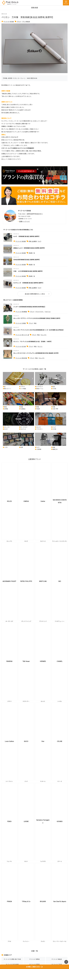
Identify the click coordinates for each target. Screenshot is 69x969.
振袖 (5, 407)
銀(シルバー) (7, 388)
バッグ (53, 427)
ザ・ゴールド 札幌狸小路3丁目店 (12, 959)
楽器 (53, 447)
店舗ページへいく (24, 221)
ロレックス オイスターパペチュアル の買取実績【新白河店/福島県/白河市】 (36, 353)
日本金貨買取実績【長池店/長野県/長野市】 (26, 259)
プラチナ (22, 386)
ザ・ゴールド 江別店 (57, 964)
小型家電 (38, 449)
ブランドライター (39, 311)
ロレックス (43, 335)
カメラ (39, 241)
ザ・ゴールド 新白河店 (21, 358)
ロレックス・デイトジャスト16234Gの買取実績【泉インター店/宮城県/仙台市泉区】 (38, 330)
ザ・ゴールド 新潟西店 (21, 311)
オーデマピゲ (23, 427)
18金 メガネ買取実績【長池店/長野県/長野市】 (28, 271)
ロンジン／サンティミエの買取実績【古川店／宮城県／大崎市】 (32, 341)
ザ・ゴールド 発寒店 (34, 959)
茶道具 (37, 409)
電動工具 (54, 449)
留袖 (21, 407)
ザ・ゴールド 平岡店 (34, 964)
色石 (53, 386)
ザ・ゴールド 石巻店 (21, 323)
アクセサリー (39, 429)
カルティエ (47, 311)
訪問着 (5, 409)
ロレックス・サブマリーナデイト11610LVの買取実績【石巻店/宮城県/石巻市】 (36, 318)
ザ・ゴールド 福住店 (57, 959)
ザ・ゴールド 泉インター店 (22, 335)
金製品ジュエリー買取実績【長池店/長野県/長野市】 (29, 248)
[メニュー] (66, 2)
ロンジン (40, 346)
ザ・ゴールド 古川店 (21, 346)
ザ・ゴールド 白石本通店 (12, 964)
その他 (53, 388)
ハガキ (5, 447)
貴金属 (30, 253)
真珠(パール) (39, 388)
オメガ (5, 429)
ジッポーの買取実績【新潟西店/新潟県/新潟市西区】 (29, 307)
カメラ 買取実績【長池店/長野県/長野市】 (26, 236)
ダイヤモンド (39, 386)
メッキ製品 (22, 388)
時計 (35, 323)
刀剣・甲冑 (54, 409)
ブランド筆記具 (26, 21)
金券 (21, 447)
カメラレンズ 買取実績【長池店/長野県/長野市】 (28, 283)
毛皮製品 (22, 409)
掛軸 (37, 407)
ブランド (19, 21)
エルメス (38, 427)
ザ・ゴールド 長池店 (9, 21)
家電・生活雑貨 (33, 241)
